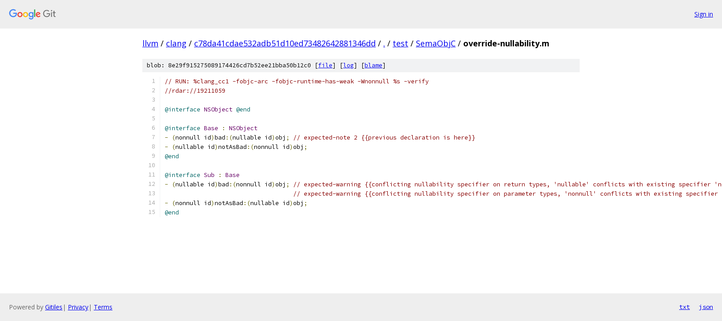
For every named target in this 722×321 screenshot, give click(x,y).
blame (373, 65)
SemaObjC (436, 43)
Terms (103, 307)
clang (176, 43)
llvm (150, 43)
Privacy (78, 307)
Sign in (703, 14)
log (348, 65)
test (400, 43)
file (325, 65)
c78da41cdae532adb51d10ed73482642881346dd (285, 43)
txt (684, 307)
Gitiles (53, 307)
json (706, 307)
